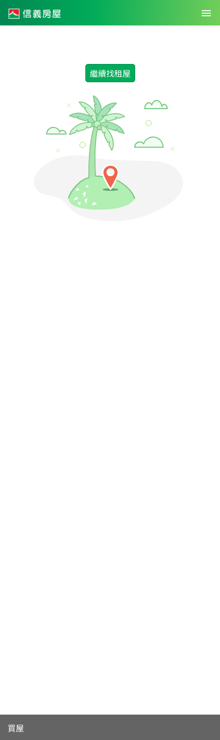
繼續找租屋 (110, 73)
